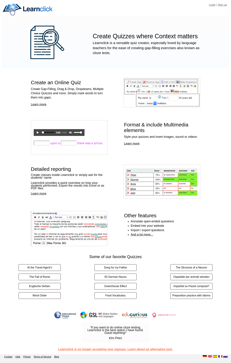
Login (212, 4)
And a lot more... (142, 234)
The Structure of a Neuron (191, 267)
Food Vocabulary (115, 295)
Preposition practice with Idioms (191, 295)
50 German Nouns (115, 276)
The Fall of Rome (39, 276)
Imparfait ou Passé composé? (191, 286)
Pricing (27, 356)
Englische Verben (39, 286)
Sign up (222, 4)
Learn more (38, 104)
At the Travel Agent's (39, 267)
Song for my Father (115, 267)
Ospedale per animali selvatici (191, 276)
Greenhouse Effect (115, 286)
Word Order (40, 295)
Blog (56, 356)
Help (17, 356)
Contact (8, 356)
